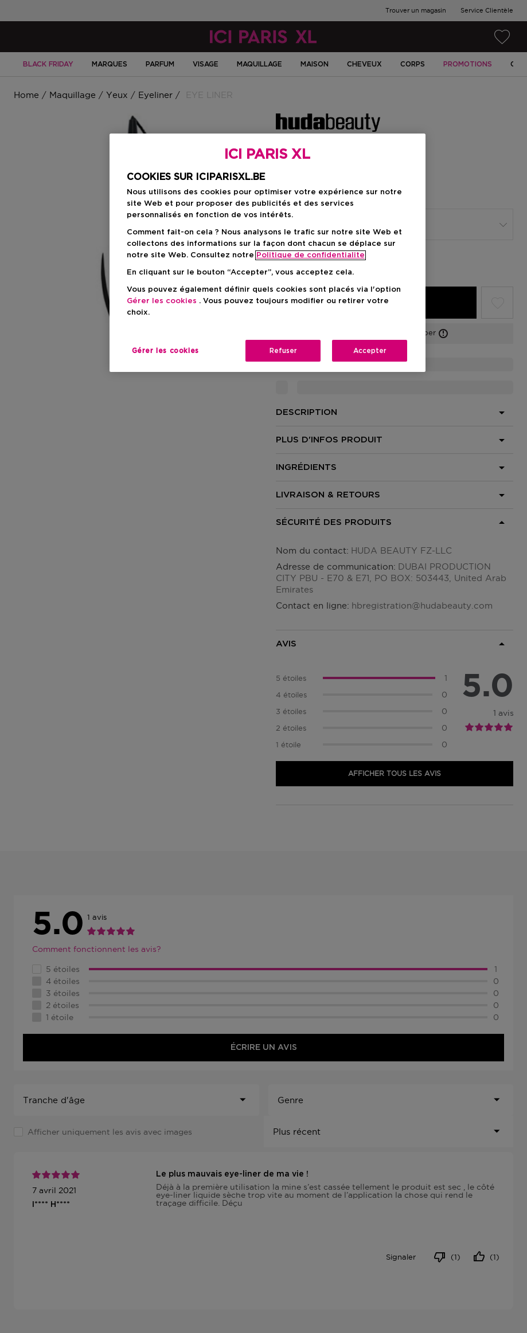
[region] (267, 253)
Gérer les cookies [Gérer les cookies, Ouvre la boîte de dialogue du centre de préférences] (165, 350)
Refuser (283, 350)
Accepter (370, 350)
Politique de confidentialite (310, 255)
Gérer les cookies (162, 301)
